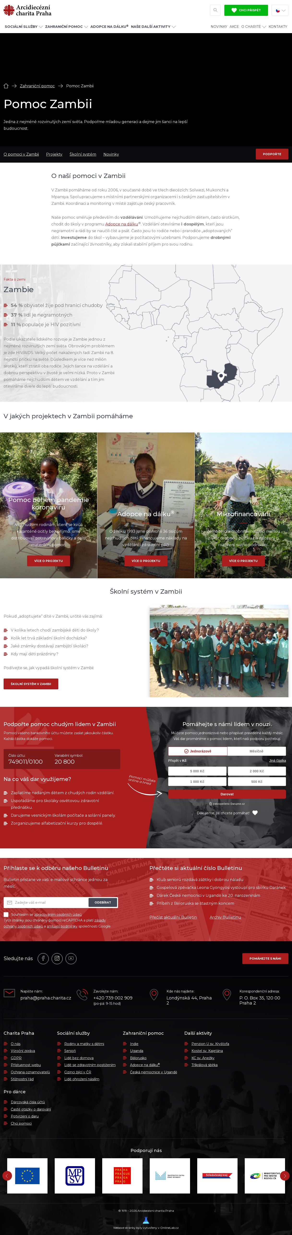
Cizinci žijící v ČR (77, 1072)
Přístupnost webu (26, 1065)
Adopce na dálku (121, 224)
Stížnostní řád (22, 1079)
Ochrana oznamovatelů (30, 1072)
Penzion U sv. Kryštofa (210, 1044)
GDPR (16, 1058)
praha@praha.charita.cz (44, 998)
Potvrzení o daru (25, 1116)
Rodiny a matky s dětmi (84, 1044)
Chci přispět (246, 10)
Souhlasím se (43, 914)
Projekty (54, 154)
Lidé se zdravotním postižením (90, 1065)
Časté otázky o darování (31, 1109)
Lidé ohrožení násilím (81, 1079)
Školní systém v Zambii (31, 684)
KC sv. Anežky (203, 1058)
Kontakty (277, 27)
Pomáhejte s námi (265, 958)
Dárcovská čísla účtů (28, 1102)
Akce (234, 27)
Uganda (136, 1051)
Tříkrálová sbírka (204, 1065)
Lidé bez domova (79, 1058)
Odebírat (103, 902)
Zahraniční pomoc (37, 86)
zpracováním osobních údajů (58, 914)
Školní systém (83, 154)
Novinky (219, 27)
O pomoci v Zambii (21, 154)
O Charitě (253, 27)
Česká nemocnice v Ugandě (153, 1072)
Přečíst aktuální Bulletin (173, 917)
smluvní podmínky (62, 926)
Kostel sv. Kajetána (207, 1051)
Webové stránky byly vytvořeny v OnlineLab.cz (146, 1223)
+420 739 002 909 (112, 998)
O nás (15, 1044)
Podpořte (272, 154)
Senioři (70, 1051)
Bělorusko (138, 1058)
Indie (134, 1044)
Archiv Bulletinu (225, 917)
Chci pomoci (21, 1123)
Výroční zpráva (23, 1051)
